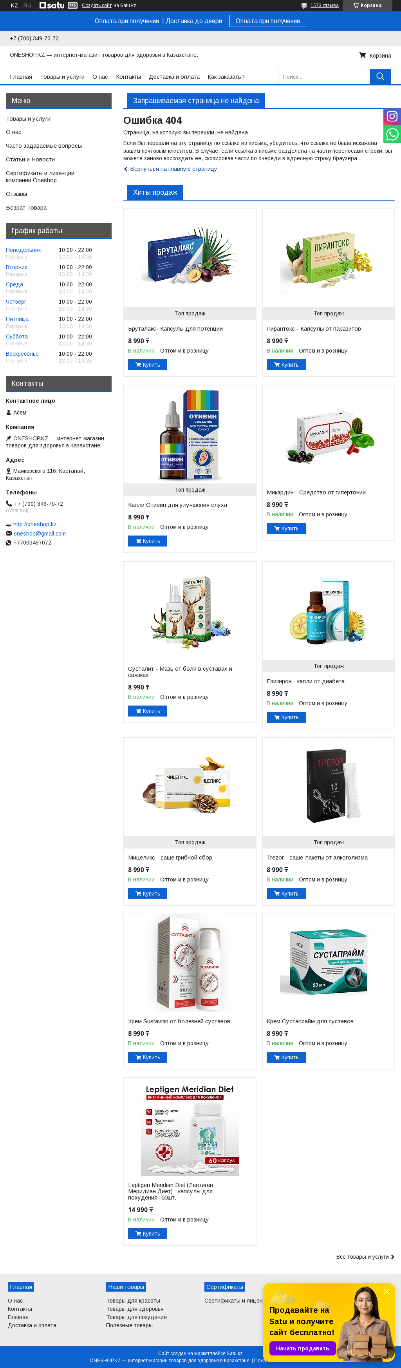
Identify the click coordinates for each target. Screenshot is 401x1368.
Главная (21, 76)
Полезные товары (129, 1325)
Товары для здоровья (135, 1309)
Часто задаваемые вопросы (44, 145)
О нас (100, 76)
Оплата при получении (268, 21)
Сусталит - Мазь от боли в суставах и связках (180, 672)
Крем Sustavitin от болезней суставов (179, 1021)
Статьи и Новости (30, 159)
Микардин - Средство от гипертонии (316, 492)
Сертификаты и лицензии (238, 1300)
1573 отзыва (325, 5)
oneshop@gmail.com (40, 533)
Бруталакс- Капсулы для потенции (175, 329)
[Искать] (380, 76)
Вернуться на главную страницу (173, 168)
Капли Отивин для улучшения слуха (177, 505)
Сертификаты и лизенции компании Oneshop (40, 177)
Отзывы (16, 193)
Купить (151, 365)
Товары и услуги (62, 76)
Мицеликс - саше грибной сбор (170, 857)
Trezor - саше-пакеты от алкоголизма (317, 857)
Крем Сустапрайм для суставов (310, 1021)
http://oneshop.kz (35, 524)
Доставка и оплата (174, 76)
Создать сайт (97, 5)
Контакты (128, 76)
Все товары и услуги (362, 1257)
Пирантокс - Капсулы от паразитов (314, 329)
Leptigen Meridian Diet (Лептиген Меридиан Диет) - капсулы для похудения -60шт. (170, 1191)
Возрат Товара (26, 207)
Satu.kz (235, 1353)
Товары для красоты (133, 1300)
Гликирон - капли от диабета (306, 681)
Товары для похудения (136, 1317)
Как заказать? (226, 76)
